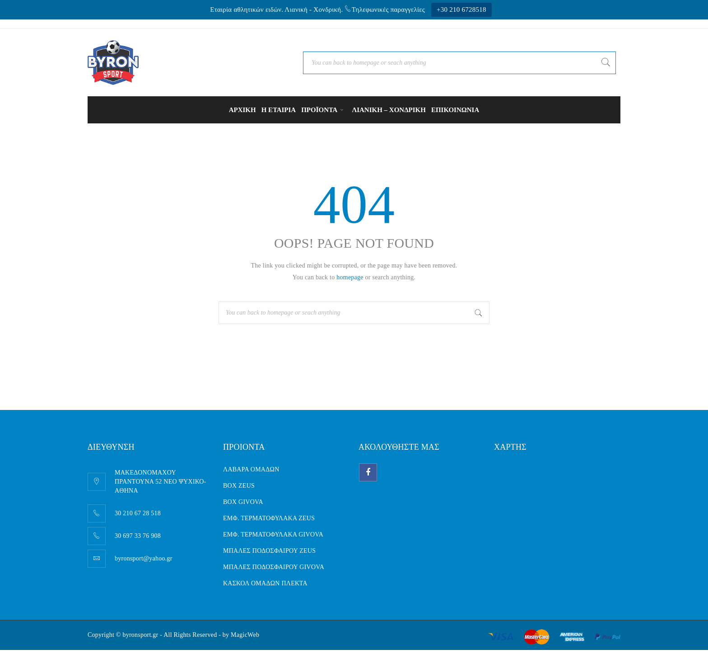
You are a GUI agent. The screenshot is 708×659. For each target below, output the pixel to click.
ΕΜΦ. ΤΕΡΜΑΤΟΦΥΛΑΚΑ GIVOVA (273, 534)
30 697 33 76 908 (138, 535)
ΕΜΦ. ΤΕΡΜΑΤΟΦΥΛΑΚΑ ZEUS (269, 518)
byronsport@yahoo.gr (143, 558)
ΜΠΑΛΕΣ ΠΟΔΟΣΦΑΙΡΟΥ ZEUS (269, 550)
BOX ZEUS (239, 485)
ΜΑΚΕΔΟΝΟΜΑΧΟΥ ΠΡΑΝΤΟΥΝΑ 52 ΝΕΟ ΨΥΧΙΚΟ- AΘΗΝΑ (160, 481)
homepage (349, 277)
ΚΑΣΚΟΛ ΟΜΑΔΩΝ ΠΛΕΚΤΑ (265, 583)
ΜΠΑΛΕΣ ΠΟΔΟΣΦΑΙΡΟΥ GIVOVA (273, 567)
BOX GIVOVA (243, 502)
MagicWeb (245, 634)
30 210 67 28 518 (138, 513)
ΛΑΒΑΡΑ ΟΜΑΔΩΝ (251, 469)
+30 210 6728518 (461, 9)
